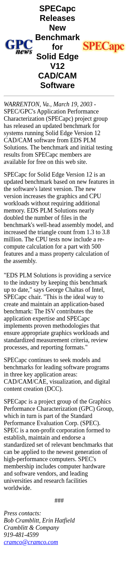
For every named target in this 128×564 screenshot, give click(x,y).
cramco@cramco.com (31, 542)
